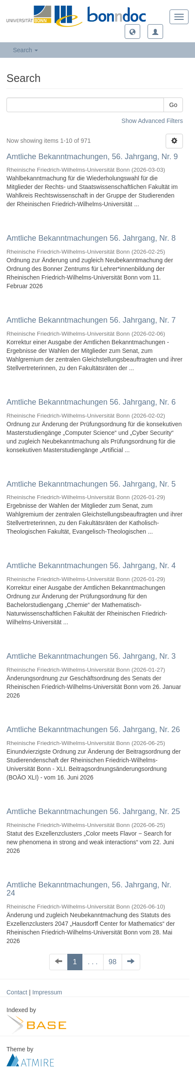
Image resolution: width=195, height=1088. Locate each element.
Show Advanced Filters (152, 120)
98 (113, 962)
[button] (132, 31)
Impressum (47, 992)
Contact (16, 992)
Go (173, 104)
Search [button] (25, 50)
